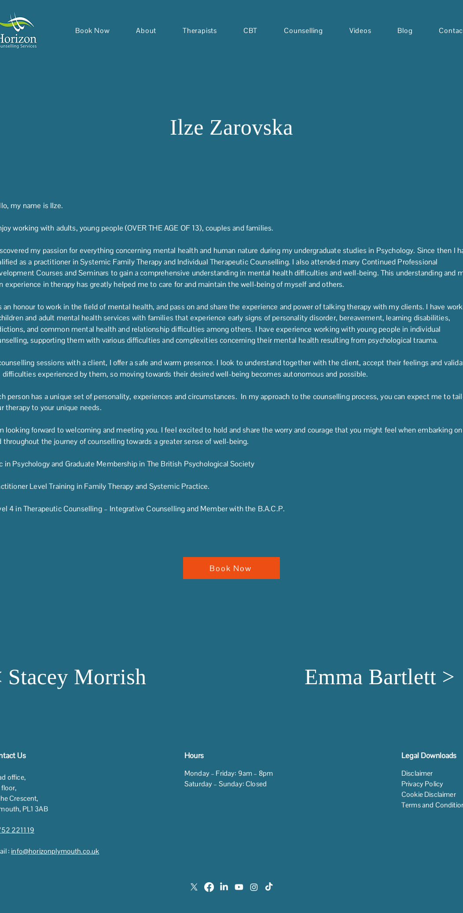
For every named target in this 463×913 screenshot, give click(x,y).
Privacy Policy (422, 783)
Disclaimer (417, 773)
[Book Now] (231, 568)
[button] (146, 31)
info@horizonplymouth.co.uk (55, 851)
